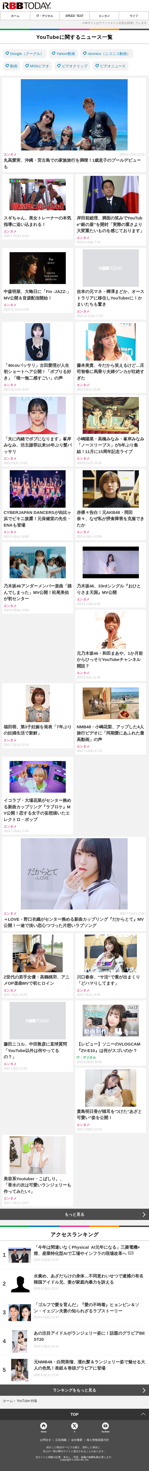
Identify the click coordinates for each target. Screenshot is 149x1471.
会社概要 (76, 1440)
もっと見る (74, 1214)
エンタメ (104, 15)
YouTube (105, 1431)
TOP (75, 1414)
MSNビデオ (39, 66)
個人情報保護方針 (98, 1440)
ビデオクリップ (74, 66)
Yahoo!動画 (66, 54)
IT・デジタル (45, 15)
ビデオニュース (113, 66)
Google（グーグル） (27, 54)
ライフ (134, 15)
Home (43, 1431)
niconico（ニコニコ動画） (109, 54)
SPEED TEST (74, 15)
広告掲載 (61, 1440)
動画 (13, 66)
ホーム (15, 15)
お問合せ (45, 1440)
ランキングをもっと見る (74, 1390)
